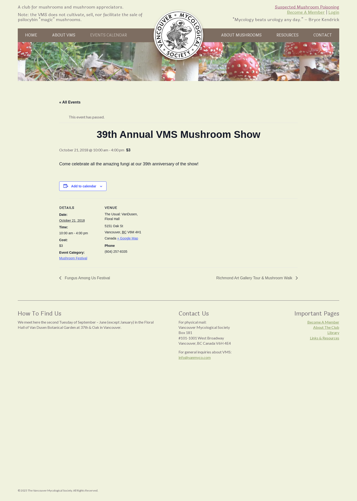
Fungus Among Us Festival (87, 278)
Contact (322, 35)
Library (333, 332)
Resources (288, 35)
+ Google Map (127, 238)
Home (31, 35)
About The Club (326, 327)
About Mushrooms (241, 35)
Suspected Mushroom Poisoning (307, 7)
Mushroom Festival (73, 258)
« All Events (69, 102)
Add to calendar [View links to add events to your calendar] (83, 186)
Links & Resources (324, 338)
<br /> (89, 381)
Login (333, 12)
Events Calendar (108, 35)
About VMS (63, 35)
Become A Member (306, 12)
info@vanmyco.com (194, 357)
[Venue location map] (175, 231)
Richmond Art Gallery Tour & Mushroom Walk (254, 278)
